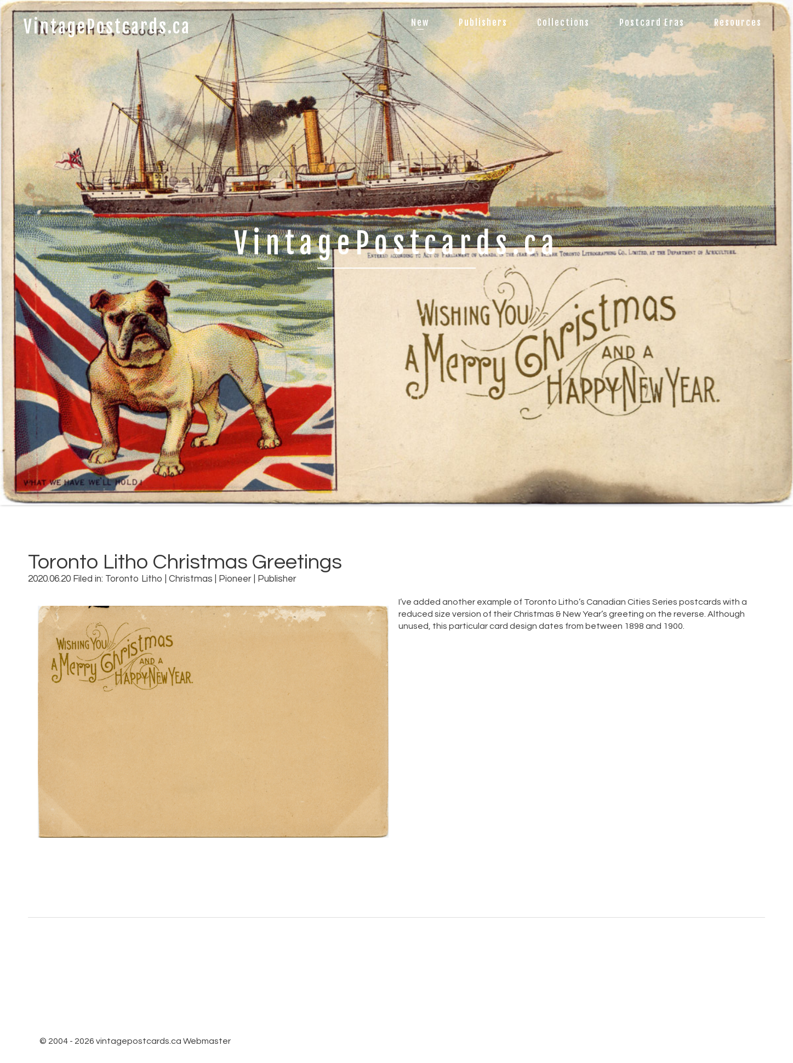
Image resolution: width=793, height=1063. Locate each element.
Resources (738, 22)
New (420, 22)
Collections (563, 22)
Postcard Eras (651, 22)
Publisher (277, 579)
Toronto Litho (134, 579)
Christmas (191, 579)
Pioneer (235, 579)
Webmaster (207, 1041)
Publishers (483, 22)
